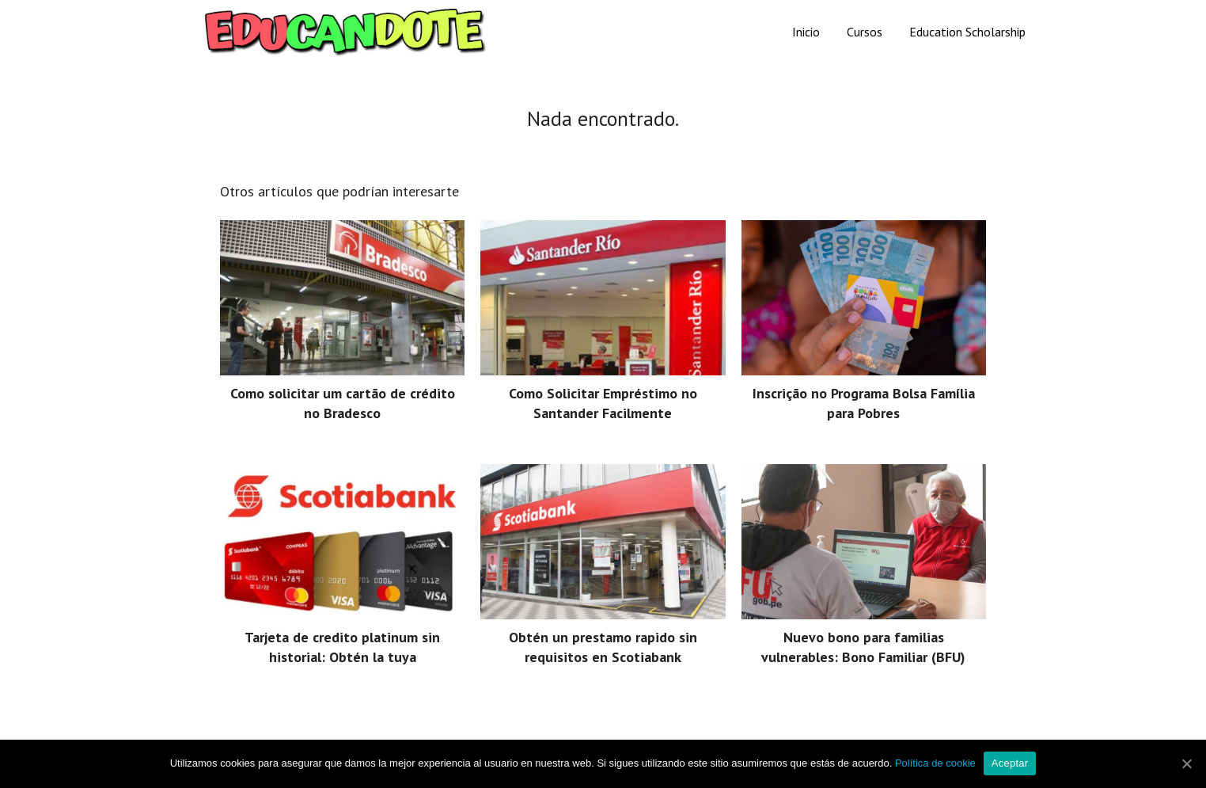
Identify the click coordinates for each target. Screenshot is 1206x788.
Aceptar (1010, 763)
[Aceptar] (1186, 763)
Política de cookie (935, 763)
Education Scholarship (967, 32)
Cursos (864, 32)
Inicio (806, 32)
